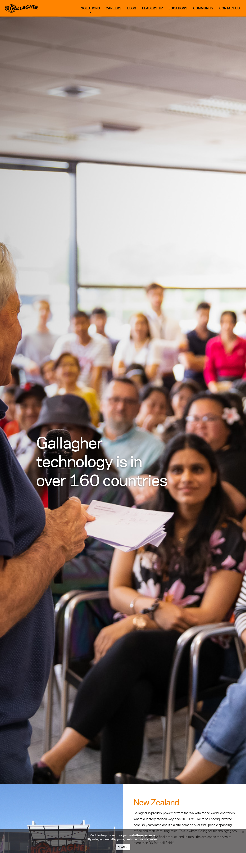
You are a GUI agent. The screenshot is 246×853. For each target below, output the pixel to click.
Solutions (90, 8)
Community (203, 8)
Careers (113, 8)
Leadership (152, 8)
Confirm (123, 847)
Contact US (229, 8)
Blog (131, 8)
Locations (178, 8)
